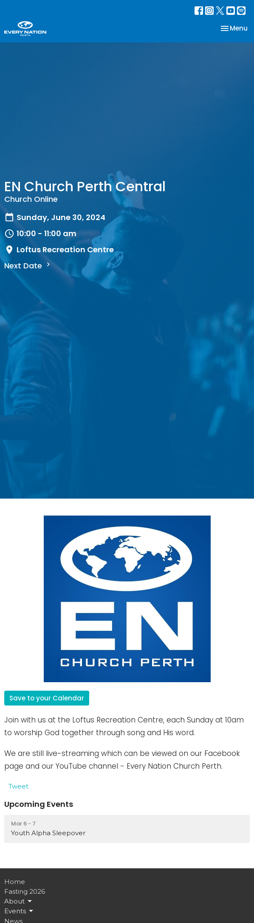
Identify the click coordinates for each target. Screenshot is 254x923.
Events (19, 911)
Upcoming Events (38, 804)
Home (14, 882)
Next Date (28, 265)
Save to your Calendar (46, 698)
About (18, 901)
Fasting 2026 (24, 891)
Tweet (18, 786)
